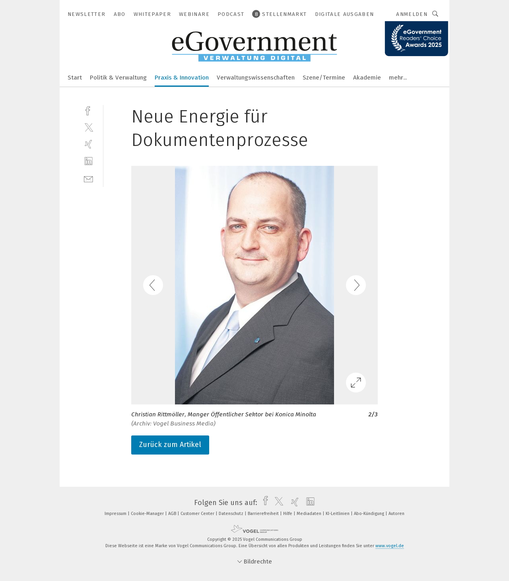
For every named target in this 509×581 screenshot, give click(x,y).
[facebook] (88, 110)
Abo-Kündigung (369, 513)
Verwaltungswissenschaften (256, 77)
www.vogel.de (389, 545)
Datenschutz (232, 513)
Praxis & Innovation (182, 77)
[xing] (88, 144)
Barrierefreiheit (264, 513)
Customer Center (198, 513)
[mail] (88, 178)
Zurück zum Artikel (170, 444)
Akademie (367, 77)
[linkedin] (88, 161)
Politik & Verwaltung (118, 77)
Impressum (116, 513)
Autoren (396, 513)
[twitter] (88, 127)
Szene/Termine (324, 77)
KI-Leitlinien (338, 513)
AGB (172, 513)
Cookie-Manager (148, 513)
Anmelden (411, 14)
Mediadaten (309, 513)
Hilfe (288, 513)
